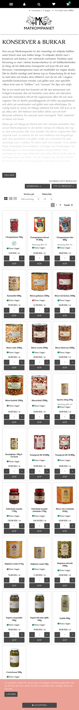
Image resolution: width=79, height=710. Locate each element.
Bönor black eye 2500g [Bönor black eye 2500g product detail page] (64, 347)
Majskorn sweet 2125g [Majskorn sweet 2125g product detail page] (14, 564)
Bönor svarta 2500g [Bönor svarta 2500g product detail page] (39, 347)
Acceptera (39, 705)
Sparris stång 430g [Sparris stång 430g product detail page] (65, 399)
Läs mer (11, 694)
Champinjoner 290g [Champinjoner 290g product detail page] (14, 237)
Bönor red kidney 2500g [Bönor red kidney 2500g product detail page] (65, 295)
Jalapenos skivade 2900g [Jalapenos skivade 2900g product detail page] (65, 564)
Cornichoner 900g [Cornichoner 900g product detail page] (14, 672)
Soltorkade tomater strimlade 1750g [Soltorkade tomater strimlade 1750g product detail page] (39, 510)
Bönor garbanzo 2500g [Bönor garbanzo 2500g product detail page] (39, 295)
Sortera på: (29, 194)
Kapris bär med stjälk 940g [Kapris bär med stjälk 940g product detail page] (39, 618)
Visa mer (9, 175)
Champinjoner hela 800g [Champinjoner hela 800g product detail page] (65, 238)
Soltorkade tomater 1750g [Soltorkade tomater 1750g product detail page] (14, 510)
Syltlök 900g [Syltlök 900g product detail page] (65, 618)
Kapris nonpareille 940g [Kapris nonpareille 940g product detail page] (14, 618)
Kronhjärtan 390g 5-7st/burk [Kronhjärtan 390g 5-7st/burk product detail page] (14, 455)
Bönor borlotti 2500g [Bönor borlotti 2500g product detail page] (14, 400)
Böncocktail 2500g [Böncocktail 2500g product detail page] (39, 400)
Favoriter (54, 4)
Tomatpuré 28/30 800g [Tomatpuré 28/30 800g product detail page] (39, 455)
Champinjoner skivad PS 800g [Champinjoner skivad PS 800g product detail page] (39, 238)
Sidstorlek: (47, 194)
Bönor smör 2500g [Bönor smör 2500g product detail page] (14, 347)
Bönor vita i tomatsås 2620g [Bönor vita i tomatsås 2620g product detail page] (65, 510)
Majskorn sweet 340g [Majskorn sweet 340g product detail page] (39, 564)
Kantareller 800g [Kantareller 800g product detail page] (14, 295)
